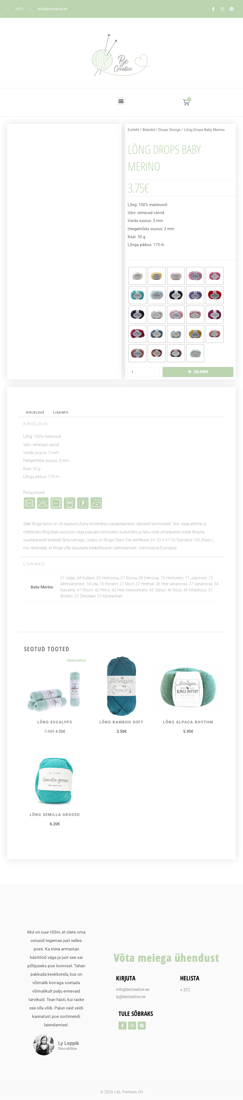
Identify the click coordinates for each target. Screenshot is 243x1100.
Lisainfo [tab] (62, 413)
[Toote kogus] (143, 372)
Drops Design (169, 130)
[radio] (137, 276)
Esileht (133, 130)
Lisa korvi (201, 372)
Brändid (149, 130)
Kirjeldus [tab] (35, 413)
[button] (121, 101)
